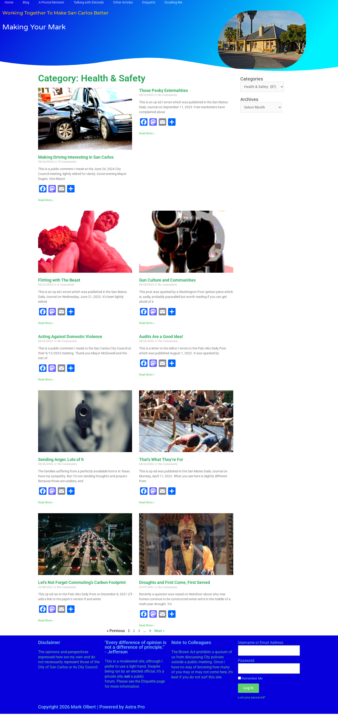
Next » (159, 631)
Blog (26, 2)
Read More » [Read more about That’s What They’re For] (147, 503)
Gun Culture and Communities (167, 280)
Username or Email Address (260, 643)
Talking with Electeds (89, 2)
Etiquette (148, 2)
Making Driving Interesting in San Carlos (76, 157)
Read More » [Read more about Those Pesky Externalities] (147, 133)
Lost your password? (253, 698)
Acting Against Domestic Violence (70, 336)
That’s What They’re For (161, 459)
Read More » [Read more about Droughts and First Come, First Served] (147, 626)
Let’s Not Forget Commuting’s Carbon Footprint (82, 583)
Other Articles (123, 2)
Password (246, 661)
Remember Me (250, 679)
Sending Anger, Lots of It (61, 459)
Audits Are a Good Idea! (161, 336)
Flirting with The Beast (59, 280)
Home (9, 2)
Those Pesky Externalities (163, 90)
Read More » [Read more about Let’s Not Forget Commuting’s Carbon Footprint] (46, 621)
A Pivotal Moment (51, 2)
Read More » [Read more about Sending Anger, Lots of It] (46, 503)
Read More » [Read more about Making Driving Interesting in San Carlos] (46, 200)
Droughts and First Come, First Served (174, 583)
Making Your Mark (47, 26)
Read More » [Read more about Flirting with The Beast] (46, 323)
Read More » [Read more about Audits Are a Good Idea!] (147, 375)
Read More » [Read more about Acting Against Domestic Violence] (46, 379)
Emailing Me (173, 2)
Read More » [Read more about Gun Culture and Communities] (147, 323)
